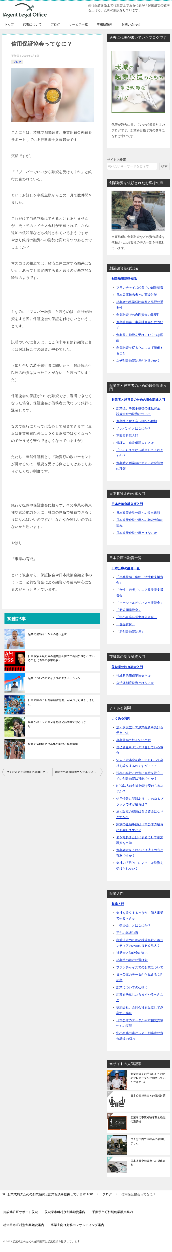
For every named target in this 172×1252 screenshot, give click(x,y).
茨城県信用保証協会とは (133, 676)
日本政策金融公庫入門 (127, 504)
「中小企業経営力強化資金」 (136, 617)
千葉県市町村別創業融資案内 (112, 1212)
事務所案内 (104, 24)
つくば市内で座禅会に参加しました (29, 772)
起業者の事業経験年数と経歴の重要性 (148, 1119)
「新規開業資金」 (128, 610)
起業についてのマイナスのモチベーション (54, 678)
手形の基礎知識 (127, 933)
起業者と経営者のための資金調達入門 (138, 399)
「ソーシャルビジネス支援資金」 (139, 602)
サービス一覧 (78, 24)
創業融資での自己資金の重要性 (138, 314)
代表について (32, 24)
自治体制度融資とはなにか (135, 683)
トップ (9, 24)
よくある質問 (121, 718)
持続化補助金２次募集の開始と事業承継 (53, 744)
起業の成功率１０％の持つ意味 (47, 634)
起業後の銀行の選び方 (132, 960)
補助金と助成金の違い (132, 953)
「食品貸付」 (125, 624)
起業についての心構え (132, 987)
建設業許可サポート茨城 (20, 1212)
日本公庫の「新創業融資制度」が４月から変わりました (61, 702)
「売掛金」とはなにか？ (133, 925)
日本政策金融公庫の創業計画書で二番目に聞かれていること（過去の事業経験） (61, 658)
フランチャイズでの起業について (139, 967)
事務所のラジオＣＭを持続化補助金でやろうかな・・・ (57, 724)
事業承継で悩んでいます (133, 740)
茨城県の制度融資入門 (127, 667)
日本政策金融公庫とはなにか (136, 533)
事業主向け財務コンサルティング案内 (77, 1225)
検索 (164, 166)
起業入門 (118, 904)
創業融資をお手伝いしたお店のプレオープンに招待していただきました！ (148, 1078)
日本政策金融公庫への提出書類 (138, 512)
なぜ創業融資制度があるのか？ (138, 360)
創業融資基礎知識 (124, 278)
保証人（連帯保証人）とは (135, 443)
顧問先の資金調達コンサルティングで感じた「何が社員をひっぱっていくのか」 (79, 772)
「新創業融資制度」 (130, 631)
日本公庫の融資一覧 (126, 568)
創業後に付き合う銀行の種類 (136, 421)
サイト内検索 (116, 159)
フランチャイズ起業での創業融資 (139, 287)
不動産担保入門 (127, 435)
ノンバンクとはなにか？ (133, 428)
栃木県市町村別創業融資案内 (23, 1225)
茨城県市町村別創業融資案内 (65, 1212)
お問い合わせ (130, 24)
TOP (50, 1194)
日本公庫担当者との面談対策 (136, 295)
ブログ (55, 24)
